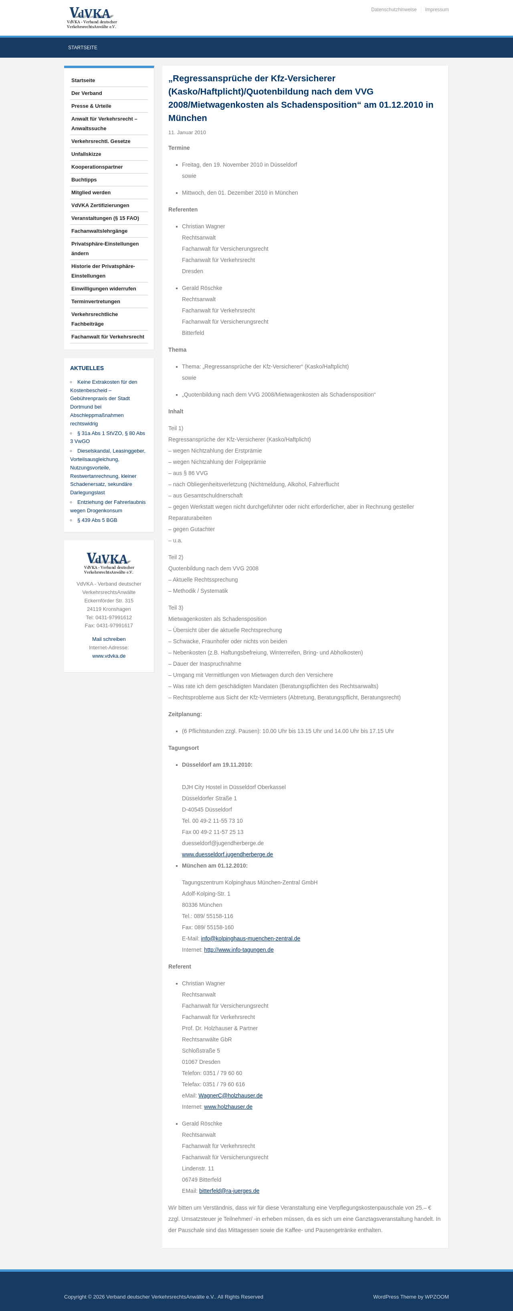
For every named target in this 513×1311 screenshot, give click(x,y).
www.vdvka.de (108, 656)
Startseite (82, 47)
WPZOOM (437, 1297)
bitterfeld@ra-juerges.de (229, 1191)
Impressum (437, 9)
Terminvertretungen (95, 301)
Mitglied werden (91, 192)
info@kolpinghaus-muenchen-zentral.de (251, 938)
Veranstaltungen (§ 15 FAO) (105, 218)
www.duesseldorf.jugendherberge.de (227, 854)
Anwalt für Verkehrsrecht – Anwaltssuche (104, 123)
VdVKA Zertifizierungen (100, 205)
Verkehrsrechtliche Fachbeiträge (94, 319)
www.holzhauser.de (228, 1107)
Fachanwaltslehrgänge (99, 231)
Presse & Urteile (91, 106)
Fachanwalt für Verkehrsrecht (107, 337)
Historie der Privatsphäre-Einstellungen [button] (103, 271)
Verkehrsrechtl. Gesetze (100, 141)
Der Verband (86, 93)
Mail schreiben (109, 639)
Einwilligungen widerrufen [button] (103, 289)
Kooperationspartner (97, 167)
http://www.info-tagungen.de (239, 949)
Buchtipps (84, 180)
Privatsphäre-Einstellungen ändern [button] (105, 248)
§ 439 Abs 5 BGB (97, 520)
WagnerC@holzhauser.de (230, 1095)
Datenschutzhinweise (393, 9)
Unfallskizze (86, 154)
